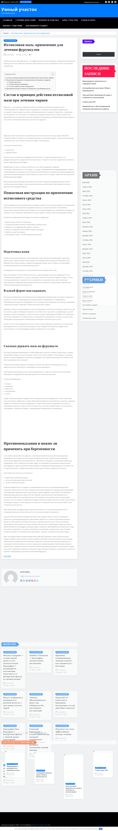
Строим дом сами (25, 20)
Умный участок (19, 9)
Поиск (88, 41)
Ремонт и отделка (49, 20)
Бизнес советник (12, 25)
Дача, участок (70, 20)
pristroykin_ (10, 55)
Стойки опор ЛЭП (89, 102)
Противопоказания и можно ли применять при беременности (28, 88)
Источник (7, 556)
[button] (52, 75)
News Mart (44, 825)
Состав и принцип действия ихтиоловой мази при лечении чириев (30, 78)
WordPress (35, 825)
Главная (7, 20)
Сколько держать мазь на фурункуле (21, 86)
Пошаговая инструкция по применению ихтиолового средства (28, 80)
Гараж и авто (88, 20)
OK (100, 829)
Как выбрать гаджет (37, 25)
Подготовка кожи (15, 82)
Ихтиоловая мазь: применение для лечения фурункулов (30, 33)
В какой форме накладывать (18, 84)
